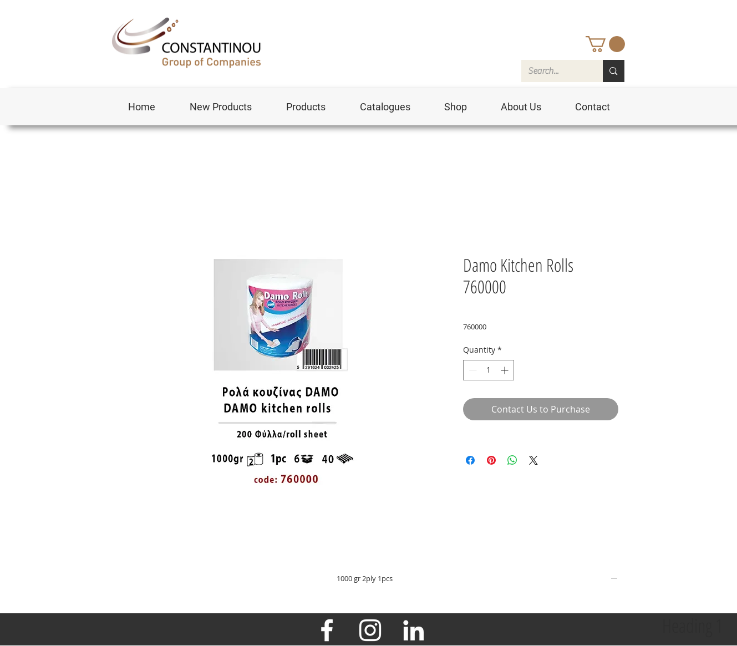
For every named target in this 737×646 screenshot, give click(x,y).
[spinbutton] (489, 370)
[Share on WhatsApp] (512, 460)
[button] (605, 44)
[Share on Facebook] (470, 460)
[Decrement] (472, 370)
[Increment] (505, 370)
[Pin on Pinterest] (491, 460)
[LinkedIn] (413, 630)
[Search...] (554, 71)
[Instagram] (370, 630)
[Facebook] (327, 630)
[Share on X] (533, 460)
